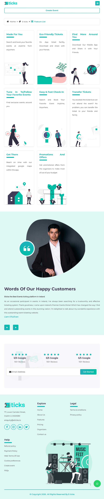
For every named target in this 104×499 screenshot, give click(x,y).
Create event (9, 466)
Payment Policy (10, 451)
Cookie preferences (12, 461)
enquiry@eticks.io (12, 420)
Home (11, 21)
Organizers (41, 429)
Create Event (52, 10)
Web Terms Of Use (12, 456)
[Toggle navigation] (97, 3)
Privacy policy (75, 415)
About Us (41, 415)
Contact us (41, 434)
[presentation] (22, 381)
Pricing (40, 425)
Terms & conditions (78, 410)
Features (40, 420)
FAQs (6, 470)
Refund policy (10, 446)
